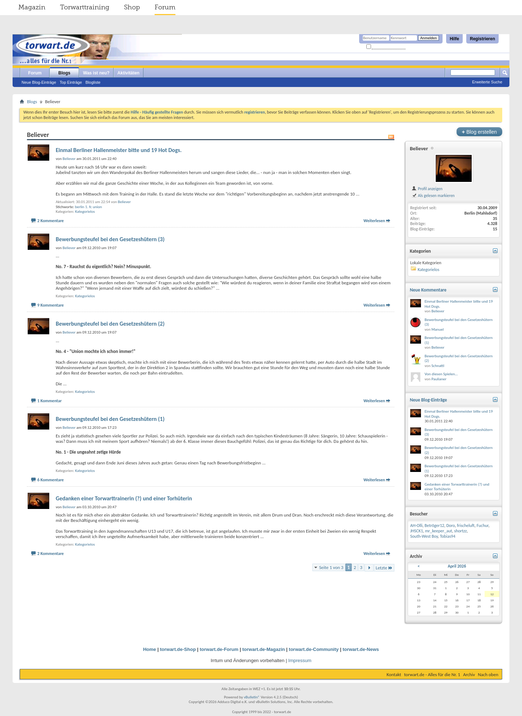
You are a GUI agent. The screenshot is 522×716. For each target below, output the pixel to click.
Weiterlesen (374, 220)
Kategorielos (85, 211)
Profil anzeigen (427, 188)
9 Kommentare (50, 305)
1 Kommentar (49, 400)
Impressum (299, 660)
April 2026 (457, 566)
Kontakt (393, 674)
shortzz (460, 530)
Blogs (64, 72)
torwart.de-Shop (178, 649)
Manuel (437, 329)
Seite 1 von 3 (331, 567)
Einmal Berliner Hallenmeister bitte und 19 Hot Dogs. (119, 150)
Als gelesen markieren (433, 195)
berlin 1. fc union (88, 207)
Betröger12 (434, 525)
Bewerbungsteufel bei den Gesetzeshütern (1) (110, 419)
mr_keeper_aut (438, 530)
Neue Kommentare (428, 290)
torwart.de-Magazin (263, 649)
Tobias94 (447, 536)
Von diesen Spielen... (441, 374)
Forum (165, 7)
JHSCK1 (416, 530)
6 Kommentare (50, 479)
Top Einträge (71, 82)
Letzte (384, 567)
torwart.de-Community (314, 649)
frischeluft (466, 525)
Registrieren (482, 38)
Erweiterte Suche (487, 82)
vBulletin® (252, 697)
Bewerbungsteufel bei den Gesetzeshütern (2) (110, 323)
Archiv (469, 674)
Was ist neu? (96, 72)
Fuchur (483, 525)
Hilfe (454, 38)
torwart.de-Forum (219, 649)
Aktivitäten (128, 72)
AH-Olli (416, 525)
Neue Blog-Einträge (39, 82)
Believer (124, 201)
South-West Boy (424, 536)
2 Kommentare (50, 220)
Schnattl (437, 365)
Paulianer (439, 379)
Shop (132, 7)
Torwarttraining (84, 7)
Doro (450, 525)
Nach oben (488, 674)
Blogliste (93, 82)
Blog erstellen (479, 132)
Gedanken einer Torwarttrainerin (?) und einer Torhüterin (124, 498)
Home (149, 649)
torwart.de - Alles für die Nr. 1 (432, 674)
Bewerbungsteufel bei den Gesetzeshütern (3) (110, 239)
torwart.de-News (361, 649)
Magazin (31, 7)
